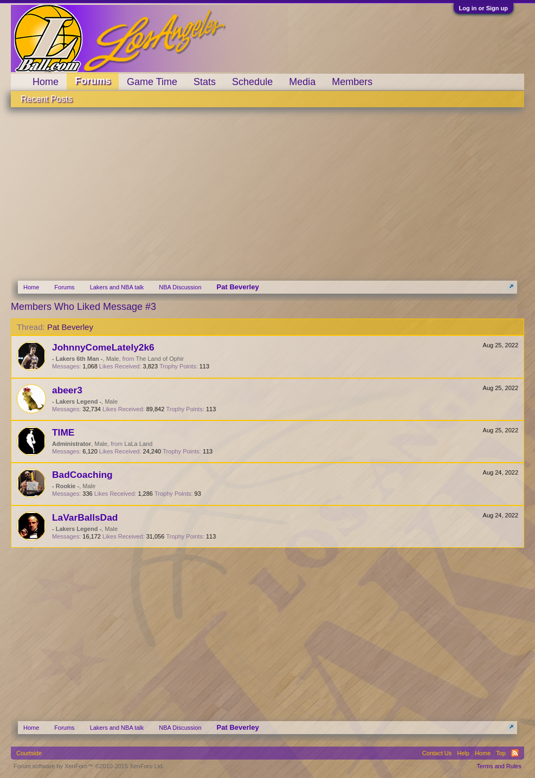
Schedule (252, 81)
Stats (205, 81)
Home (46, 81)
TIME (63, 432)
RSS (515, 753)
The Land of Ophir (160, 358)
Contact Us (437, 753)
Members (352, 81)
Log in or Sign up (483, 8)
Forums (93, 80)
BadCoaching (82, 474)
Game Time (152, 81)
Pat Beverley (70, 327)
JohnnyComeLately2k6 (103, 347)
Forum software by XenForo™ (89, 766)
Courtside (29, 753)
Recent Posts (46, 98)
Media (302, 81)
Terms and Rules (498, 766)
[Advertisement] (267, 188)
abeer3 (67, 390)
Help (463, 753)
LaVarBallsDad (85, 517)
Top (501, 753)
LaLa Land (138, 443)
